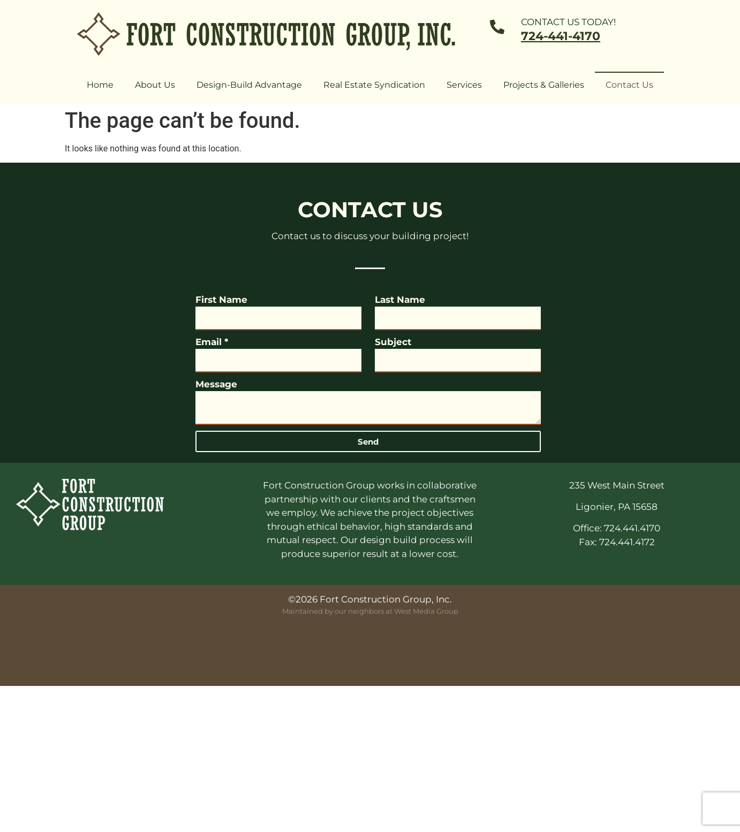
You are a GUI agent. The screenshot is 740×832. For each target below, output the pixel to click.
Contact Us (629, 85)
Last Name (400, 299)
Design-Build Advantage (249, 85)
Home (100, 85)
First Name (221, 299)
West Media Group (426, 611)
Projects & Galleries (543, 85)
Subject (393, 342)
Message (216, 384)
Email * (211, 342)
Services (464, 85)
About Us (155, 85)
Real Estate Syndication (374, 85)
